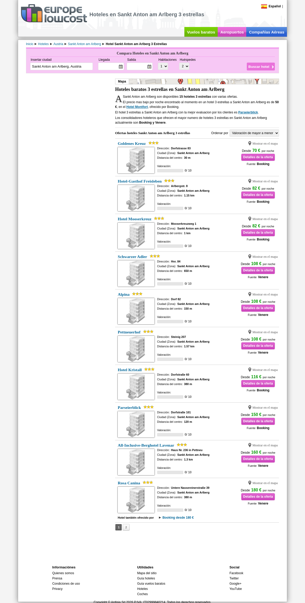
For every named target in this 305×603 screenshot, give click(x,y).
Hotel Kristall (130, 370)
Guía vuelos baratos (151, 583)
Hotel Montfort (137, 107)
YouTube (235, 589)
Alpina (124, 294)
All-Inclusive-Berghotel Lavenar (146, 445)
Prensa (57, 578)
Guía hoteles (146, 578)
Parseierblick (248, 112)
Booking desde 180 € (178, 517)
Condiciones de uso (66, 583)
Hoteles (142, 589)
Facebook (236, 573)
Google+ (235, 583)
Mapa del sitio (147, 573)
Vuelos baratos (201, 32)
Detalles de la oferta (258, 157)
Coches (142, 594)
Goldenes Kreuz (132, 143)
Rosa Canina (129, 483)
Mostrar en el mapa (265, 143)
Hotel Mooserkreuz (134, 219)
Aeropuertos (232, 32)
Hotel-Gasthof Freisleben (140, 181)
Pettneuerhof (129, 332)
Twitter (234, 578)
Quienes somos (63, 573)
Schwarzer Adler (132, 256)
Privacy (57, 589)
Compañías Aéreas (266, 32)
